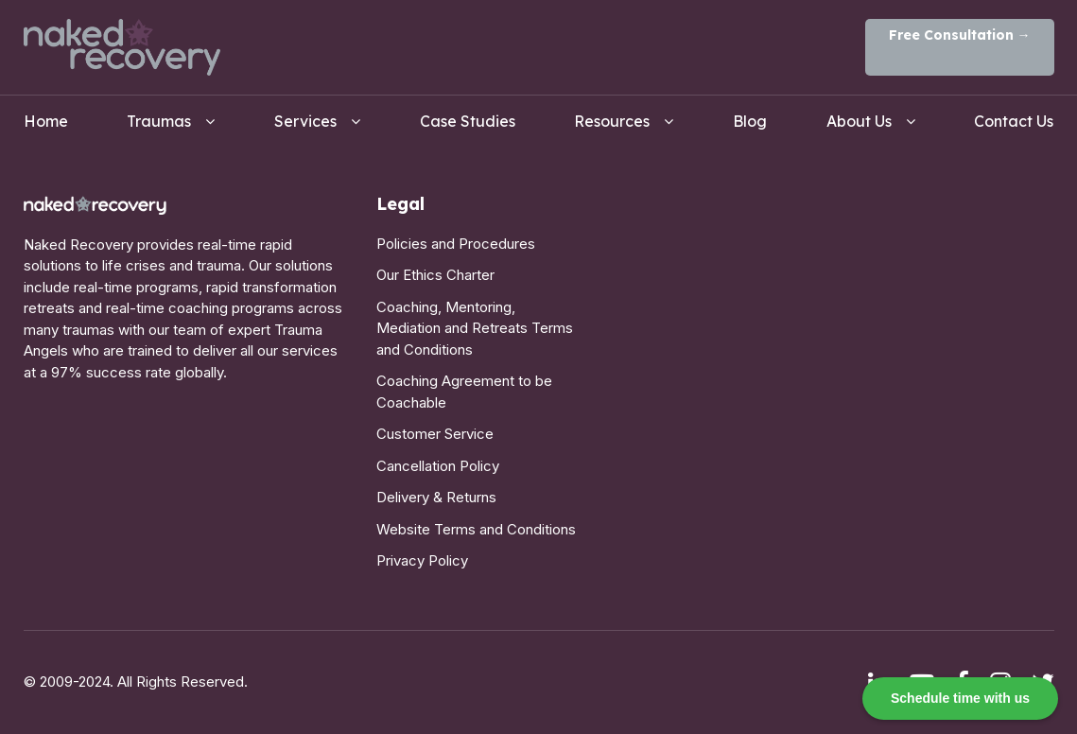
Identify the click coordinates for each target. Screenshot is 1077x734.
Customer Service (435, 434)
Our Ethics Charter (435, 275)
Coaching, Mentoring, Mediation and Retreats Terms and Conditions (474, 328)
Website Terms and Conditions (476, 529)
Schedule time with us (960, 698)
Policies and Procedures (455, 244)
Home (46, 121)
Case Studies (467, 121)
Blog (750, 121)
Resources (612, 121)
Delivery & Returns (436, 497)
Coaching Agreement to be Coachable (464, 391)
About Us (859, 121)
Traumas (159, 121)
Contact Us (1013, 121)
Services (305, 121)
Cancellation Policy (437, 466)
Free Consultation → (960, 35)
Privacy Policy (422, 560)
